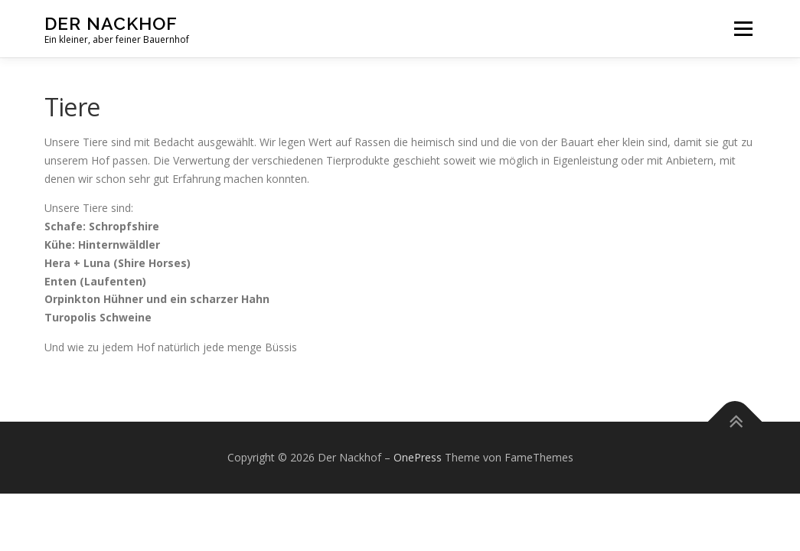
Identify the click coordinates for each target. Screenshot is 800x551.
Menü (743, 28)
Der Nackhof (111, 23)
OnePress (417, 457)
